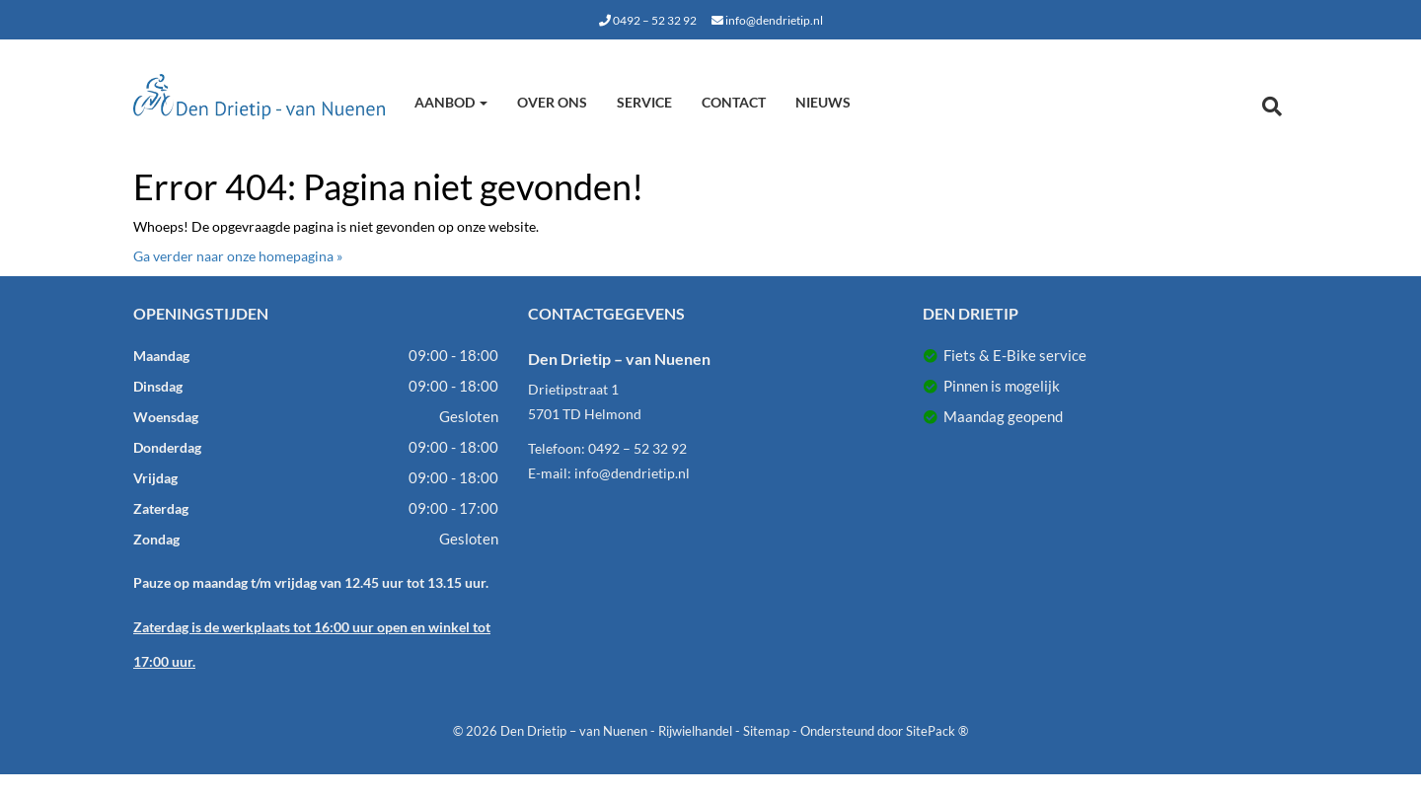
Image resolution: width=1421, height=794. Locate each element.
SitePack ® (937, 731)
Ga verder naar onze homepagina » (237, 256)
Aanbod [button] (450, 102)
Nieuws (823, 102)
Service (644, 102)
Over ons (552, 102)
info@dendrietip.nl (767, 20)
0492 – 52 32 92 (648, 20)
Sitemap (766, 731)
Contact (734, 102)
